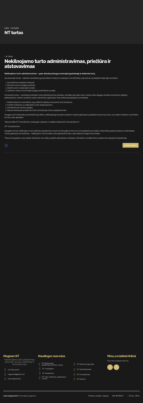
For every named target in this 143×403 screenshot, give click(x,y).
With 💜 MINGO (117, 398)
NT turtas (9, 56)
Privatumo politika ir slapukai (98, 398)
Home (6, 28)
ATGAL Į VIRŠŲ (134, 398)
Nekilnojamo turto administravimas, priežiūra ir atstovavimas (57, 63)
